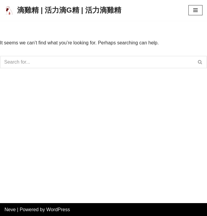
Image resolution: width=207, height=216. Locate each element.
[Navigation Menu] (195, 10)
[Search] (97, 62)
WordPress (58, 209)
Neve (10, 209)
